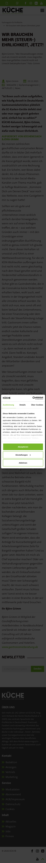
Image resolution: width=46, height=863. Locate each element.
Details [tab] (23, 405)
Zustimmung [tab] (8, 405)
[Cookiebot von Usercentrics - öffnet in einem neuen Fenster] (32, 398)
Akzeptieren (23, 447)
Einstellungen (23, 455)
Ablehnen (23, 463)
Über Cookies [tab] (37, 405)
